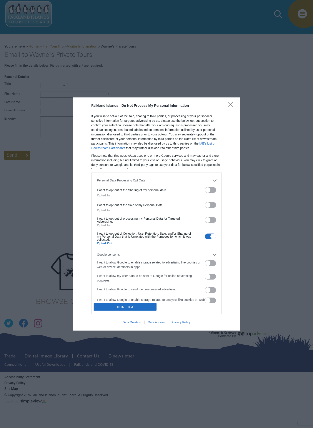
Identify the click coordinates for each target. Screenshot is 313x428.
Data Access (156, 322)
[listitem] (156, 180)
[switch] (210, 190)
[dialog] (156, 214)
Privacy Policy (180, 322)
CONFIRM (125, 307)
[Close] (232, 106)
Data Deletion (132, 322)
